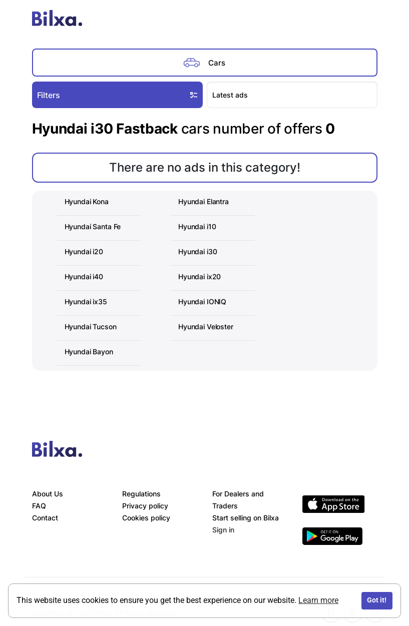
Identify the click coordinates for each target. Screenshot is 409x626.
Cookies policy (146, 517)
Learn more (318, 600)
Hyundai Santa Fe (93, 226)
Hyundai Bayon (89, 351)
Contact (45, 517)
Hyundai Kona (87, 201)
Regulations (141, 493)
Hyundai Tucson (91, 326)
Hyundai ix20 (199, 276)
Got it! (376, 600)
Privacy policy (145, 505)
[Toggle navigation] (366, 20)
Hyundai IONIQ (202, 301)
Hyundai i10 (197, 226)
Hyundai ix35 (86, 301)
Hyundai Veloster (205, 326)
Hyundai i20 (84, 251)
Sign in (223, 529)
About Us (47, 493)
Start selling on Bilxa (245, 517)
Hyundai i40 (84, 276)
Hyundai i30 (197, 251)
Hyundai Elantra (203, 201)
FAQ (39, 505)
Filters (118, 94)
